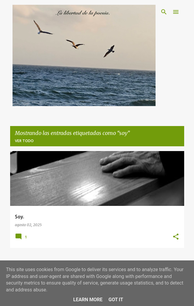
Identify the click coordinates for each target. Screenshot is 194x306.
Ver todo (24, 141)
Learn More (88, 299)
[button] (175, 237)
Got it (115, 299)
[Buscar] (163, 12)
